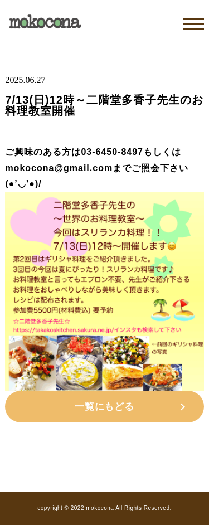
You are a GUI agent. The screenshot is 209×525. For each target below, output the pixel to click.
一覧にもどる (104, 406)
